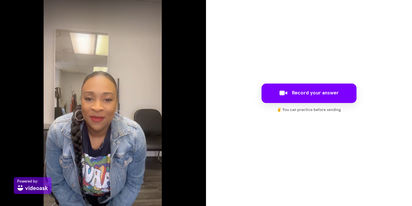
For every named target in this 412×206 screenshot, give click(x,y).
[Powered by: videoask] (33, 185)
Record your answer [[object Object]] (309, 93)
